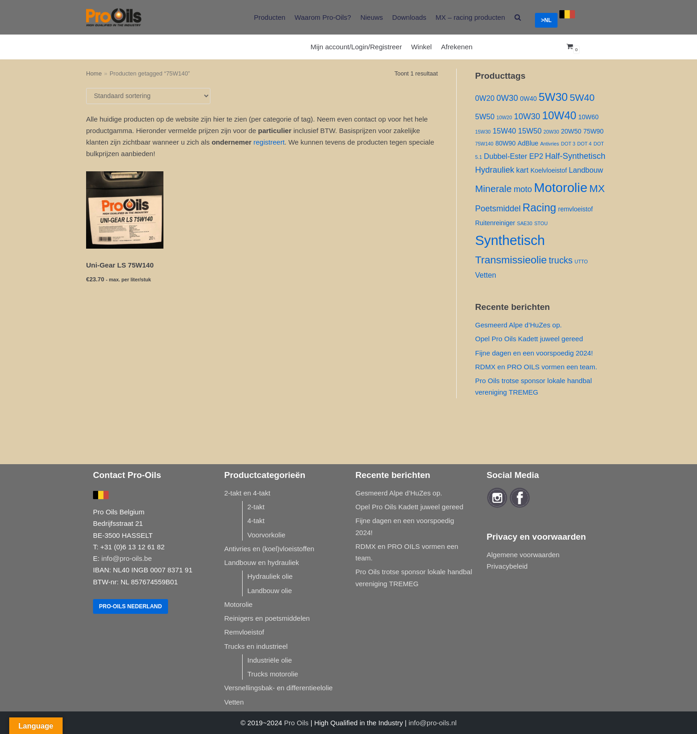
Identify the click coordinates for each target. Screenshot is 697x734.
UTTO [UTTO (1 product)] (581, 261)
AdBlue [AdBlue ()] (527, 143)
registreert (269, 142)
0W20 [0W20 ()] (484, 98)
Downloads (409, 17)
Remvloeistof (244, 632)
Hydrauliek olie (269, 576)
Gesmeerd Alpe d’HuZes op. (518, 325)
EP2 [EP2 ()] (536, 156)
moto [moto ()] (523, 189)
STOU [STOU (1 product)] (540, 223)
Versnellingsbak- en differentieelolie (278, 688)
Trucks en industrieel (256, 646)
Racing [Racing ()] (539, 208)
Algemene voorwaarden (523, 555)
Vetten (234, 702)
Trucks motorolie (272, 674)
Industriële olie (269, 660)
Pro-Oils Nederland (130, 606)
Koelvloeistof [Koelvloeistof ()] (548, 170)
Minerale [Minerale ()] (493, 188)
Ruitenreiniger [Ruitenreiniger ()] (495, 223)
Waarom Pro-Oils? (323, 17)
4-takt (256, 520)
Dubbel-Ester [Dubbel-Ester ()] (505, 156)
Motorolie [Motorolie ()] (560, 187)
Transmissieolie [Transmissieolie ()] (511, 260)
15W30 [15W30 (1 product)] (483, 131)
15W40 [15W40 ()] (504, 131)
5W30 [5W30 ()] (553, 97)
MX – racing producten (470, 17)
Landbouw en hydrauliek (261, 562)
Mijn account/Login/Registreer (356, 47)
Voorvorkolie (266, 535)
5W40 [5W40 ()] (581, 97)
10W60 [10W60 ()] (588, 117)
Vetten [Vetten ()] (485, 275)
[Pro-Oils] (113, 17)
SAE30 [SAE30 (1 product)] (524, 223)
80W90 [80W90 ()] (505, 143)
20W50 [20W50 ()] (571, 131)
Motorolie (238, 604)
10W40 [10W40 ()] (559, 116)
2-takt (256, 507)
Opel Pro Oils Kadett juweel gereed (529, 339)
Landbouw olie (269, 590)
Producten (269, 17)
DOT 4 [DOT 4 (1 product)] (584, 143)
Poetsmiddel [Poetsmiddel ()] (498, 208)
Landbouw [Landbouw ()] (586, 170)
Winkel (421, 47)
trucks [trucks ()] (561, 260)
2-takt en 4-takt (247, 493)
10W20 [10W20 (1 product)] (504, 117)
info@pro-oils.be (126, 558)
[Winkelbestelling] (148, 96)
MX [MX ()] (597, 188)
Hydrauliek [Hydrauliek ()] (494, 170)
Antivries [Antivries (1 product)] (549, 143)
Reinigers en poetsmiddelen (267, 618)
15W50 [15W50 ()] (529, 131)
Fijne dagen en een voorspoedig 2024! (534, 353)
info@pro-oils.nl (432, 723)
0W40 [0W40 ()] (528, 98)
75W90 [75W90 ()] (593, 131)
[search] (517, 17)
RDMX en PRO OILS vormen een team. (536, 367)
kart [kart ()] (522, 170)
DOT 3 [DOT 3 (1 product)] (568, 143)
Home (94, 73)
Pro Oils (296, 723)
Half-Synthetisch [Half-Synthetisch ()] (575, 156)
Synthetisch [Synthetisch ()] (510, 240)
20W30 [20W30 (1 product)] (551, 131)
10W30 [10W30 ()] (527, 116)
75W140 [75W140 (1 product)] (484, 143)
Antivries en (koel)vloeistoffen (269, 549)
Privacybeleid (507, 566)
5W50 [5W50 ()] (484, 116)
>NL (546, 20)
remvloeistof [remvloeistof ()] (575, 209)
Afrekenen (456, 47)
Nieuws (371, 17)
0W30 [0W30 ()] (507, 98)
